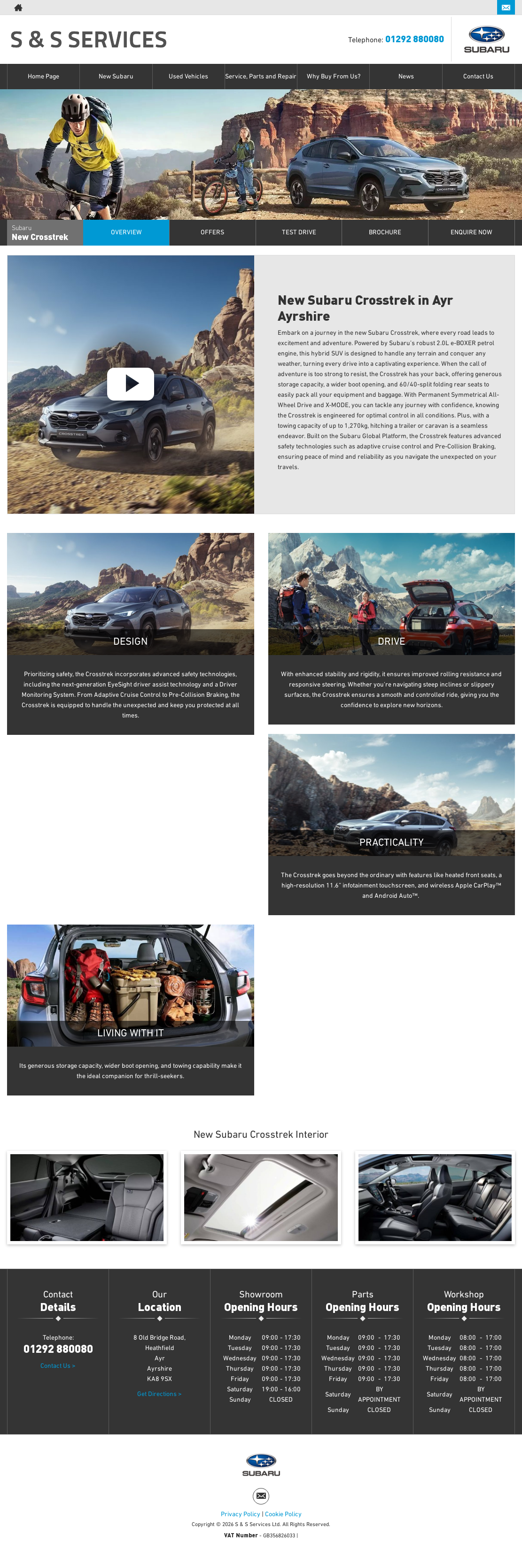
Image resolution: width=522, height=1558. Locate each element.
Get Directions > (159, 1394)
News (406, 76)
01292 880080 (458, 7)
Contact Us (478, 76)
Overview (126, 232)
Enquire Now (471, 232)
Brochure (385, 232)
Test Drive (299, 232)
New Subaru (116, 76)
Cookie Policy (283, 1514)
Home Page (43, 76)
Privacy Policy (240, 1514)
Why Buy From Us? (333, 76)
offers (212, 232)
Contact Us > (58, 1366)
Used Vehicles (188, 76)
